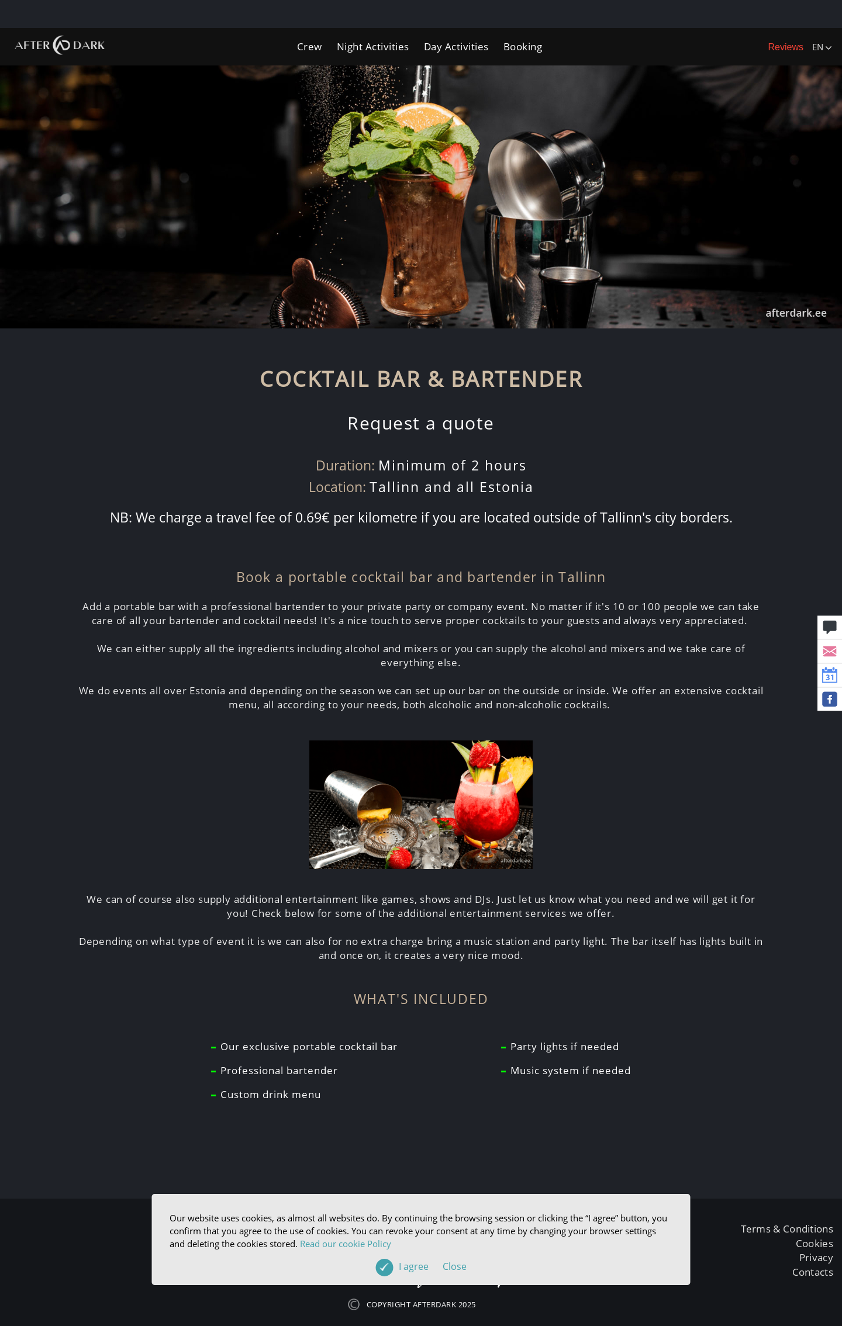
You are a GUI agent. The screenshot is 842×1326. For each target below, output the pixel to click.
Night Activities (373, 46)
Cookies (814, 1243)
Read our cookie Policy (345, 1243)
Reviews (785, 47)
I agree (433, 1266)
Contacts (812, 1272)
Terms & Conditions (787, 1228)
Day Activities (456, 46)
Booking (523, 46)
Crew (309, 46)
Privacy (816, 1257)
